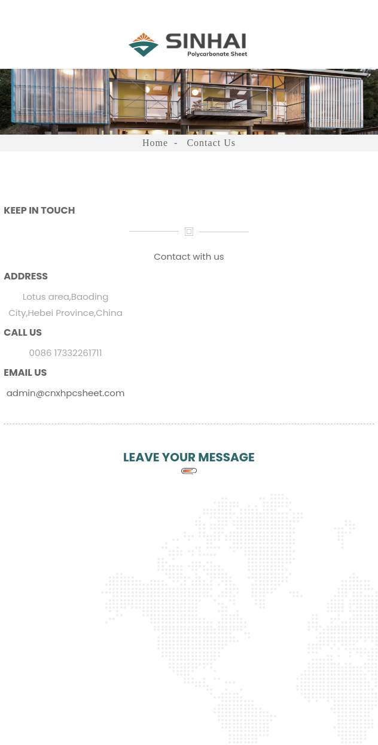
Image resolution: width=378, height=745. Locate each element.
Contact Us (211, 143)
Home (155, 143)
